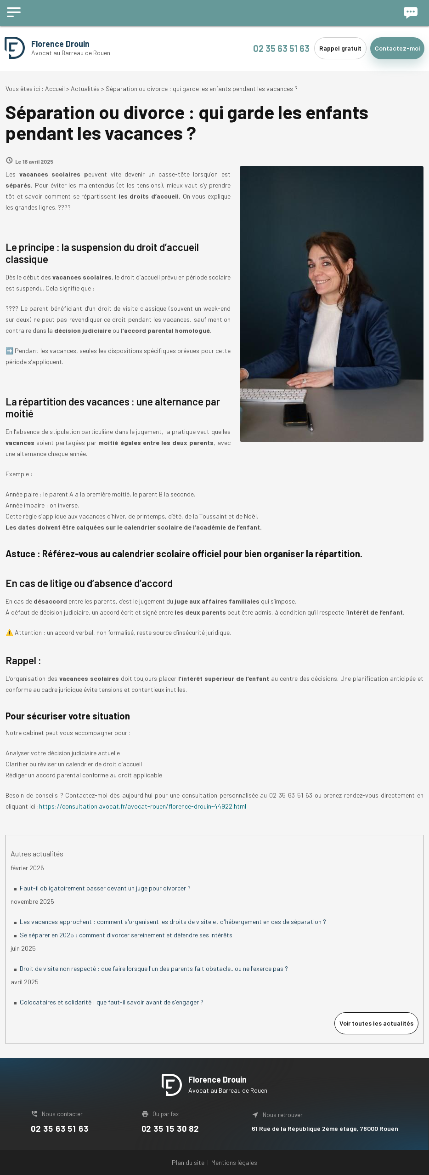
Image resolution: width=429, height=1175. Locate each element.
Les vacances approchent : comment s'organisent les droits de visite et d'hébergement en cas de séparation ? (173, 921)
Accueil (55, 88)
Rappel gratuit (340, 48)
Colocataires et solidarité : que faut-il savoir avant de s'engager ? (111, 1002)
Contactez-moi (397, 48)
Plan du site (188, 1162)
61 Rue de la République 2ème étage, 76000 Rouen (325, 1128)
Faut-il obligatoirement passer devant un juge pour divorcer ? (105, 888)
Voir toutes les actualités (376, 1023)
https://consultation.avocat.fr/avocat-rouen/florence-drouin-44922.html (142, 806)
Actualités (85, 88)
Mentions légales (234, 1162)
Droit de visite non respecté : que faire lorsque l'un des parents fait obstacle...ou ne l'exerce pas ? (154, 968)
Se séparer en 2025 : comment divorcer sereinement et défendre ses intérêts (126, 935)
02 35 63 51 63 (281, 48)
